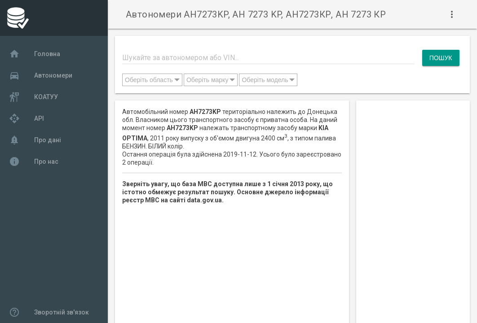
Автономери (40, 75)
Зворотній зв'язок (49, 312)
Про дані (35, 140)
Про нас (33, 161)
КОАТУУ (33, 97)
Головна (34, 53)
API (26, 118)
